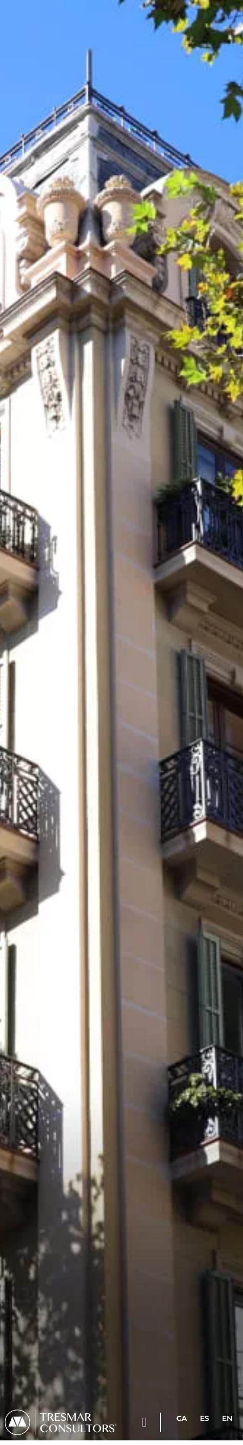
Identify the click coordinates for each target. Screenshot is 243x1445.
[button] (144, 1422)
